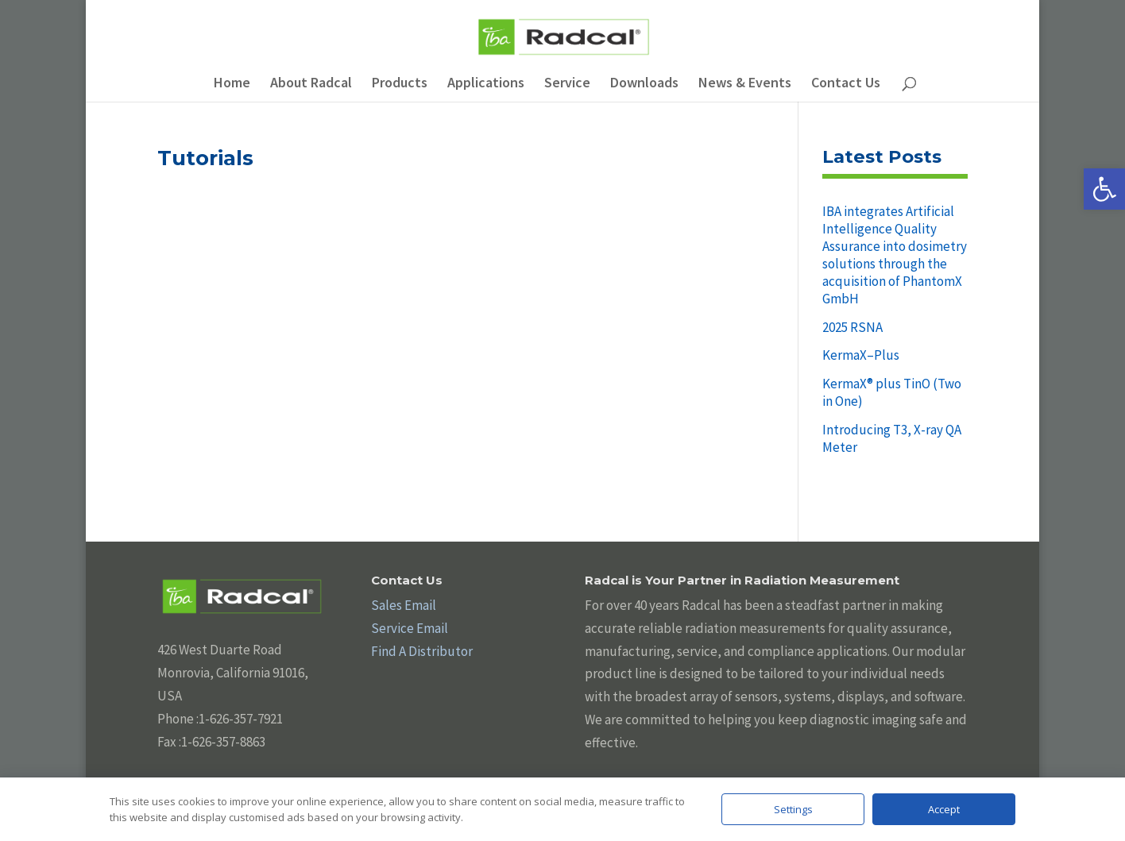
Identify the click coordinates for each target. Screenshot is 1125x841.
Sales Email (403, 605)
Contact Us (845, 84)
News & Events (744, 84)
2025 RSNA (852, 327)
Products (399, 84)
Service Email (409, 628)
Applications (485, 84)
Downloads (644, 84)
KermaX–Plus (860, 355)
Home (232, 84)
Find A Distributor (422, 651)
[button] (1104, 189)
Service (567, 84)
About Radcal (311, 84)
